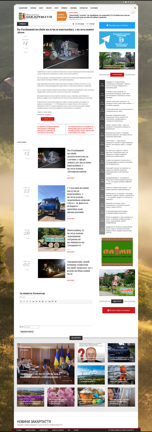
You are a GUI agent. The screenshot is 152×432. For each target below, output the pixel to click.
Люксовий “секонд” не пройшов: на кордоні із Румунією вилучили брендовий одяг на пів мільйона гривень (99, 16)
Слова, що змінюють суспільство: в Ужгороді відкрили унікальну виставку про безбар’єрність (119, 162)
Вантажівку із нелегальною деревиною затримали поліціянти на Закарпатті (75, 237)
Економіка (73, 8)
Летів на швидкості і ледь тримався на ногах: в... (121, 358)
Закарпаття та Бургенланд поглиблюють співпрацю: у (40, 375)
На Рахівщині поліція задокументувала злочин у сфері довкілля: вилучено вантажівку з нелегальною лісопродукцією (79, 161)
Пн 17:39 (102, 180)
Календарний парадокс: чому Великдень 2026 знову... (91, 401)
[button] (21, 301)
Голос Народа (83, 354)
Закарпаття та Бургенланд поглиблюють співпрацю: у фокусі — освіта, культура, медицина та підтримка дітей (119, 84)
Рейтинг (91, 24)
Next (134, 12)
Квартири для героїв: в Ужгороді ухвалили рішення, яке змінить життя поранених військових (119, 134)
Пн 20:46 (102, 127)
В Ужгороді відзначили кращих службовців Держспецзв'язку (116, 212)
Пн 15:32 (102, 205)
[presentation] (21, 301)
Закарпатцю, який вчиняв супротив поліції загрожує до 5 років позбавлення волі (79, 267)
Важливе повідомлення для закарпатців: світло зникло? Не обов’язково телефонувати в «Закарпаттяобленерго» (117, 118)
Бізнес (41, 8)
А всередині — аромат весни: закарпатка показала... (120, 401)
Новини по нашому (23, 399)
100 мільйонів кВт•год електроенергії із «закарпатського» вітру (119, 110)
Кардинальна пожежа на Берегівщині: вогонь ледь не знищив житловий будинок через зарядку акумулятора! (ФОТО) (119, 229)
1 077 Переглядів (78, 24)
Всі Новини (94, 8)
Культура (49, 8)
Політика (33, 8)
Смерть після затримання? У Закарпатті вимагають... (92, 358)
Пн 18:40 (102, 153)
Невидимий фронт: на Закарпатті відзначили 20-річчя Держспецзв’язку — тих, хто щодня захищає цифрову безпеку (119, 180)
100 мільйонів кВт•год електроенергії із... (90, 380)
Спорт (56, 8)
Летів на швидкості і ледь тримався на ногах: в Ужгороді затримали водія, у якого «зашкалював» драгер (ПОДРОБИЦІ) (119, 220)
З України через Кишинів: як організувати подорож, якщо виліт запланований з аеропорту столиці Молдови (118, 94)
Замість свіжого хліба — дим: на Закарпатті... (121, 380)
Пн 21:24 (102, 103)
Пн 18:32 (102, 162)
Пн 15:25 (102, 212)
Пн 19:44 (102, 134)
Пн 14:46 (102, 220)
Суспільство (84, 8)
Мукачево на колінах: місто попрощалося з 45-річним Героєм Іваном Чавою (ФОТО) (117, 205)
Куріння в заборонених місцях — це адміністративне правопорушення (118, 188)
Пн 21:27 (102, 94)
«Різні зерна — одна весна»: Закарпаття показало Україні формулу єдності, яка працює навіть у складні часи (119, 143)
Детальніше (71, 178)
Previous (132, 12)
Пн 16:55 (102, 188)
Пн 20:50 (102, 118)
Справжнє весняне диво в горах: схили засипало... (31, 402)
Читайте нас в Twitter (118, 25)
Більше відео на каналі (119, 310)
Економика (82, 376)
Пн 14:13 (102, 230)
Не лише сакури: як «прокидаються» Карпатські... (58, 401)
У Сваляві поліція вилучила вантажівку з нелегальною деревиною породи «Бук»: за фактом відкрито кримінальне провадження (78, 200)
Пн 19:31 (102, 143)
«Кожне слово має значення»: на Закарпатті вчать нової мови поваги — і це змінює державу (120, 103)
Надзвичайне (23, 8)
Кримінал (64, 8)
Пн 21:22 (102, 110)
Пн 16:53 (102, 196)
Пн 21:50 (102, 85)
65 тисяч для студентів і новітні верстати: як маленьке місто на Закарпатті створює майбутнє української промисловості (117, 153)
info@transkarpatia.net (55, 425)
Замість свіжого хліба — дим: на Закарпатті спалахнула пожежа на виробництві (118, 127)
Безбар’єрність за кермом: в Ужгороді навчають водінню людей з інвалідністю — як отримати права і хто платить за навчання (120, 196)
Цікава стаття (47, 119)
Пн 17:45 (102, 171)
